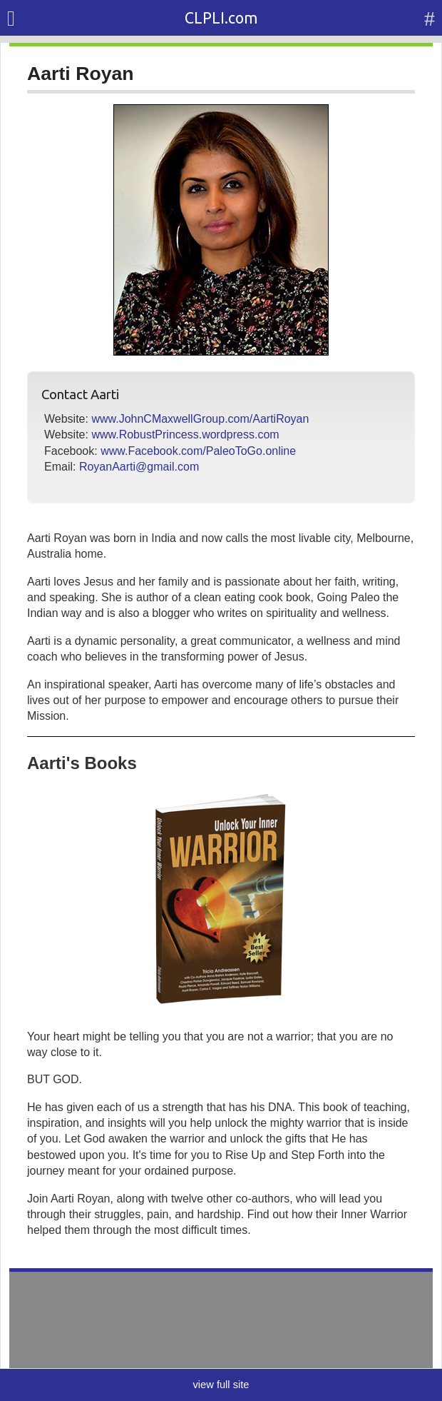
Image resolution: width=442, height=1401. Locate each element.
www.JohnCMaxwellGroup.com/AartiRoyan (200, 419)
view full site (220, 1384)
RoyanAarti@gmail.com (139, 467)
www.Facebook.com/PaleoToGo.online (198, 451)
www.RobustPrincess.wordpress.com (185, 434)
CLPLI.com (221, 17)
